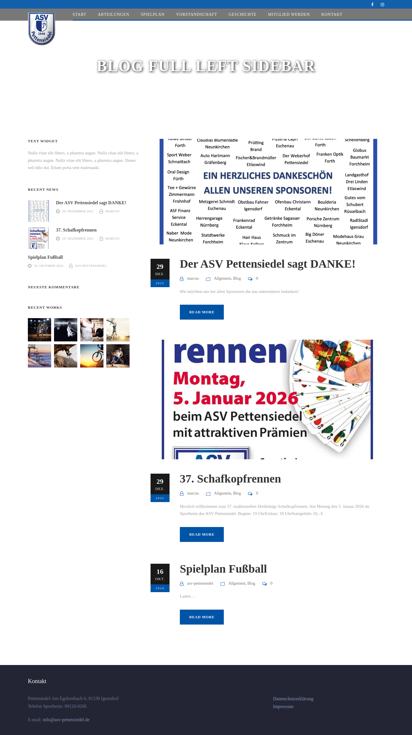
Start (79, 14)
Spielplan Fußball (223, 568)
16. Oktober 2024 (48, 265)
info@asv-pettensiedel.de (66, 719)
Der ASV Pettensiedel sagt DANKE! (268, 263)
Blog (237, 278)
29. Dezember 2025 (78, 211)
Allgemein (222, 278)
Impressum (283, 706)
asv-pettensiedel (200, 583)
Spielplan (153, 14)
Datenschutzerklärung (293, 698)
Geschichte (243, 14)
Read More (202, 312)
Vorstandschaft (196, 14)
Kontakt (332, 14)
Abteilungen (113, 14)
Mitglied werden (289, 14)
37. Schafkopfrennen (230, 478)
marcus (193, 278)
